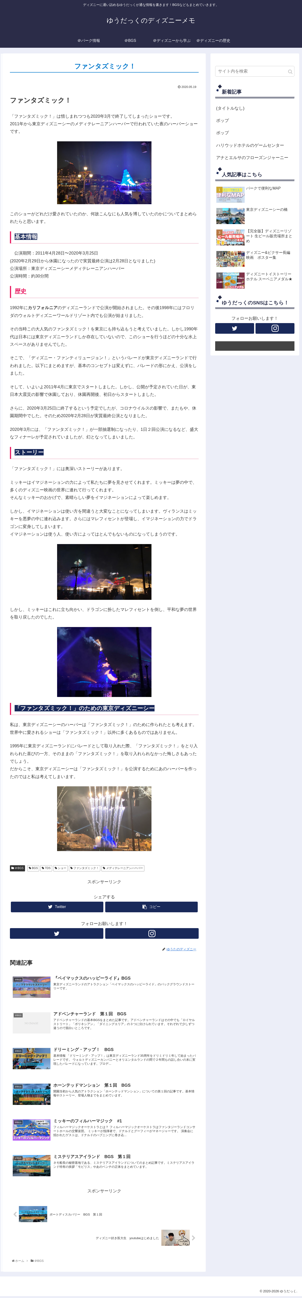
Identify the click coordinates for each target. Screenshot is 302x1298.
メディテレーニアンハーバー (123, 868)
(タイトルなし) (230, 108)
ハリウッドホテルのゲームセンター (250, 145)
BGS (33, 868)
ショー (60, 868)
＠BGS (17, 868)
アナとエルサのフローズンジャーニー (252, 157)
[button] (290, 72)
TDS (46, 868)
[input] (254, 71)
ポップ (222, 120)
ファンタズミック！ (84, 868)
